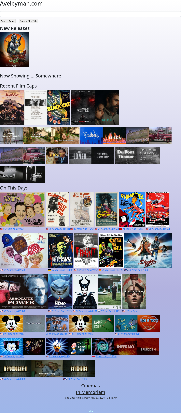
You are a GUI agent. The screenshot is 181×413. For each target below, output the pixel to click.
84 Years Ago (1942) (128, 333)
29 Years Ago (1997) (14, 311)
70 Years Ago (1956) (159, 228)
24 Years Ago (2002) (77, 379)
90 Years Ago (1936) (13, 333)
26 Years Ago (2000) (14, 379)
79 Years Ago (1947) (13, 356)
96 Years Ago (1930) (13, 228)
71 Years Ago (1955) (108, 228)
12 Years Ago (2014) (86, 311)
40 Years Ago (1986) (138, 270)
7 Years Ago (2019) (110, 311)
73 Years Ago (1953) (59, 356)
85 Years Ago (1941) (59, 228)
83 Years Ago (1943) (83, 228)
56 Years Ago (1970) (106, 356)
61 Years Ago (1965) (14, 270)
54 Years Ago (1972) (87, 270)
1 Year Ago (131, 311)
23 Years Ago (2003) (61, 311)
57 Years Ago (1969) (62, 270)
